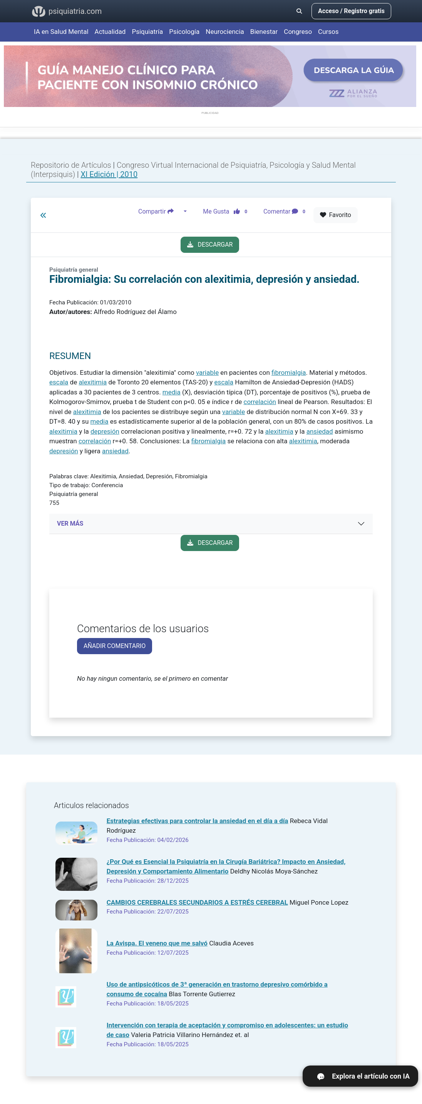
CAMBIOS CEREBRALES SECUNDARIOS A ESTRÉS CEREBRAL (197, 902)
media (171, 392)
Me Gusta (227, 211)
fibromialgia (288, 372)
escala (58, 382)
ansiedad (319, 431)
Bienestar (264, 31)
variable (207, 372)
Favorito (335, 215)
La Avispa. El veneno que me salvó (157, 943)
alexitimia (93, 382)
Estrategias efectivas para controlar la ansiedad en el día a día (197, 821)
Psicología (184, 31)
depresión (104, 431)
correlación (260, 402)
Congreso (298, 31)
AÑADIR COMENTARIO (115, 646)
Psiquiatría (147, 31)
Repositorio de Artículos (71, 165)
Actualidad (110, 31)
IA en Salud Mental (61, 31)
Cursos (328, 31)
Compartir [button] (160, 211)
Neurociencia (225, 31)
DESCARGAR (210, 244)
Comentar (285, 211)
